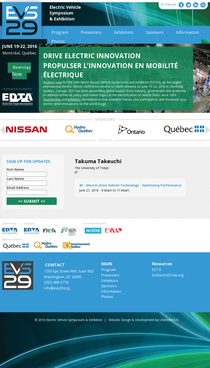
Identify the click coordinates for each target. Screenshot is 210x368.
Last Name (15, 179)
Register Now (21, 71)
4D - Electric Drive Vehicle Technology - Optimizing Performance (130, 185)
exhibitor (74, 99)
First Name (15, 169)
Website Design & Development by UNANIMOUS (144, 320)
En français (168, 4)
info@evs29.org (57, 288)
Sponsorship (52, 99)
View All (105, 140)
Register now (52, 82)
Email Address (18, 188)
